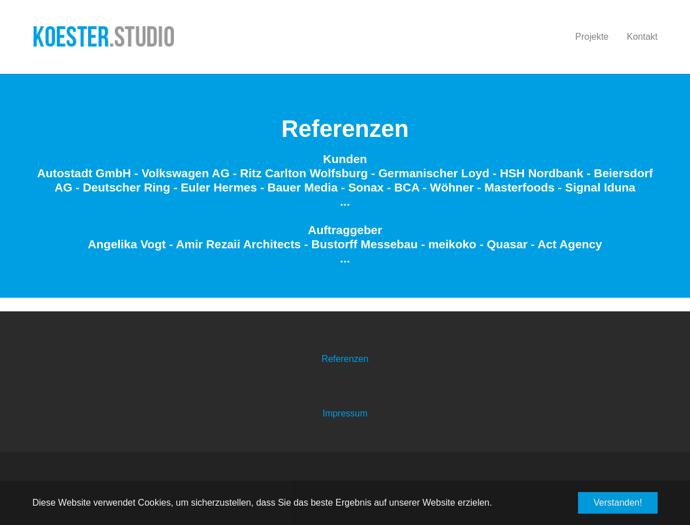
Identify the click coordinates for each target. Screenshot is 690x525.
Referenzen (345, 359)
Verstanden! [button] (617, 502)
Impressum (344, 413)
